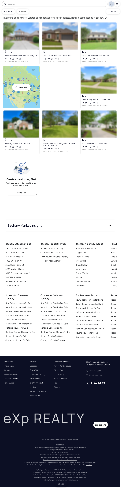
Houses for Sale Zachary (52, 248)
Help (55, 383)
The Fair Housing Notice (88, 462)
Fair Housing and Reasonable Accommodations (60, 450)
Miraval (79, 277)
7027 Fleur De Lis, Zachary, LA (94, 143)
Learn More (89, 465)
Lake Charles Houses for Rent (89, 320)
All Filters (8, 11)
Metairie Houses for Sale (16, 328)
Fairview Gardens (84, 281)
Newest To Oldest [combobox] (24, 11)
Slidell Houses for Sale (15, 319)
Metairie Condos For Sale (52, 328)
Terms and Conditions (62, 362)
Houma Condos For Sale (52, 336)
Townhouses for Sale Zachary (54, 256)
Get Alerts (113, 11)
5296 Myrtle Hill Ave (14, 269)
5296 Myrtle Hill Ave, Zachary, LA (19, 143)
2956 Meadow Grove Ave (16, 248)
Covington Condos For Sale (53, 340)
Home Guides (9, 383)
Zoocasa (33, 366)
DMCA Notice (60, 445)
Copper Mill (81, 252)
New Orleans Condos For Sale (54, 303)
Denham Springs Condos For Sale (56, 332)
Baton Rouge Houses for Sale (18, 307)
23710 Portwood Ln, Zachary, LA (95, 55)
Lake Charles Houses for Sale (18, 323)
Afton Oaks (81, 260)
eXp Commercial (36, 383)
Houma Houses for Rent (87, 332)
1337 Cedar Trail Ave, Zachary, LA (57, 55)
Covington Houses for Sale (17, 340)
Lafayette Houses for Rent (88, 312)
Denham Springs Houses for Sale (20, 332)
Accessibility (35, 395)
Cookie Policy (59, 374)
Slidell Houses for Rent (86, 316)
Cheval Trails (82, 273)
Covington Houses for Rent (88, 337)
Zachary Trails (82, 256)
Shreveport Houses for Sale (18, 311)
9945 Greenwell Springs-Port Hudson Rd (20, 273)
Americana (81, 269)
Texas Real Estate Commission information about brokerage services (60, 457)
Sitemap (57, 387)
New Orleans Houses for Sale (18, 303)
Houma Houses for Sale (16, 336)
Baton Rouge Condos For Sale (54, 307)
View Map (21, 87)
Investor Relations (11, 374)
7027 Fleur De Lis (13, 277)
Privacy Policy (59, 370)
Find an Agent (9, 366)
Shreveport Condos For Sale (53, 311)
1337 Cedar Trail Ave (14, 252)
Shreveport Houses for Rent (88, 308)
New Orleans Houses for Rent (89, 299)
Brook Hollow (82, 265)
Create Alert (21, 193)
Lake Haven (81, 285)
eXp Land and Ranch (38, 391)
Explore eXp (8, 362)
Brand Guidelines (60, 378)
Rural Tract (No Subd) (86, 248)
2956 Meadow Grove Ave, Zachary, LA (21, 55)
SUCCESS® (34, 370)
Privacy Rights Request (62, 366)
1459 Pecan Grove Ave (15, 281)
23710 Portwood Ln (14, 256)
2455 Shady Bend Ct (14, 265)
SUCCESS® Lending (37, 374)
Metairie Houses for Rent (87, 324)
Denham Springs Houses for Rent (91, 328)
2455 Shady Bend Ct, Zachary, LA (96, 99)
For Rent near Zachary (51, 260)
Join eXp (7, 370)
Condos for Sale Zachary (52, 252)
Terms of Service (78, 447)
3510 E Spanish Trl (13, 285)
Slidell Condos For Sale (51, 319)
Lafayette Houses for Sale (17, 315)
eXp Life (33, 362)
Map (61, 484)
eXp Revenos (35, 378)
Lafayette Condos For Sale (53, 315)
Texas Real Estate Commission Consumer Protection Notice (60, 460)
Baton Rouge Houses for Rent (89, 304)
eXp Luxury (34, 387)
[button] (60, 225)
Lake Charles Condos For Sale (54, 323)
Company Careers (11, 378)
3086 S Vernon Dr (13, 260)
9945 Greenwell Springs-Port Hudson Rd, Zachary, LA (59, 144)
